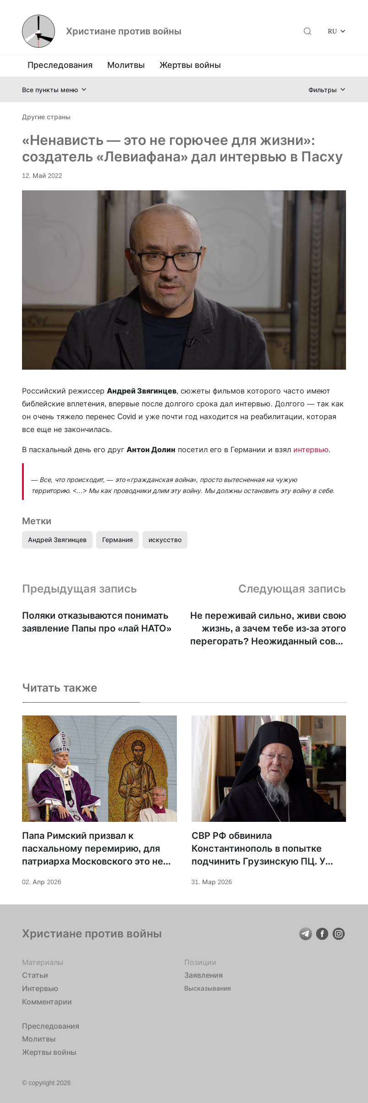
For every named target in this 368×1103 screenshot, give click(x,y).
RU (332, 31)
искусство (164, 539)
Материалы (42, 962)
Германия (117, 539)
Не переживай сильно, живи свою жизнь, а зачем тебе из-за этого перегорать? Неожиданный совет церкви (268, 629)
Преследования (60, 65)
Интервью (40, 988)
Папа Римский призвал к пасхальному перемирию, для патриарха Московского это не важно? (92, 849)
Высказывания (207, 988)
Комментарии (47, 1001)
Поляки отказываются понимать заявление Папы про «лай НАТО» (96, 622)
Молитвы (126, 65)
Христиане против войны (123, 31)
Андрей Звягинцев (57, 539)
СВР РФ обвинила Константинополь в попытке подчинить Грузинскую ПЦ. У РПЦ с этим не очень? (259, 849)
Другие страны (46, 117)
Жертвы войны (190, 65)
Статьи (35, 975)
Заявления (203, 975)
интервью (311, 449)
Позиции (200, 962)
